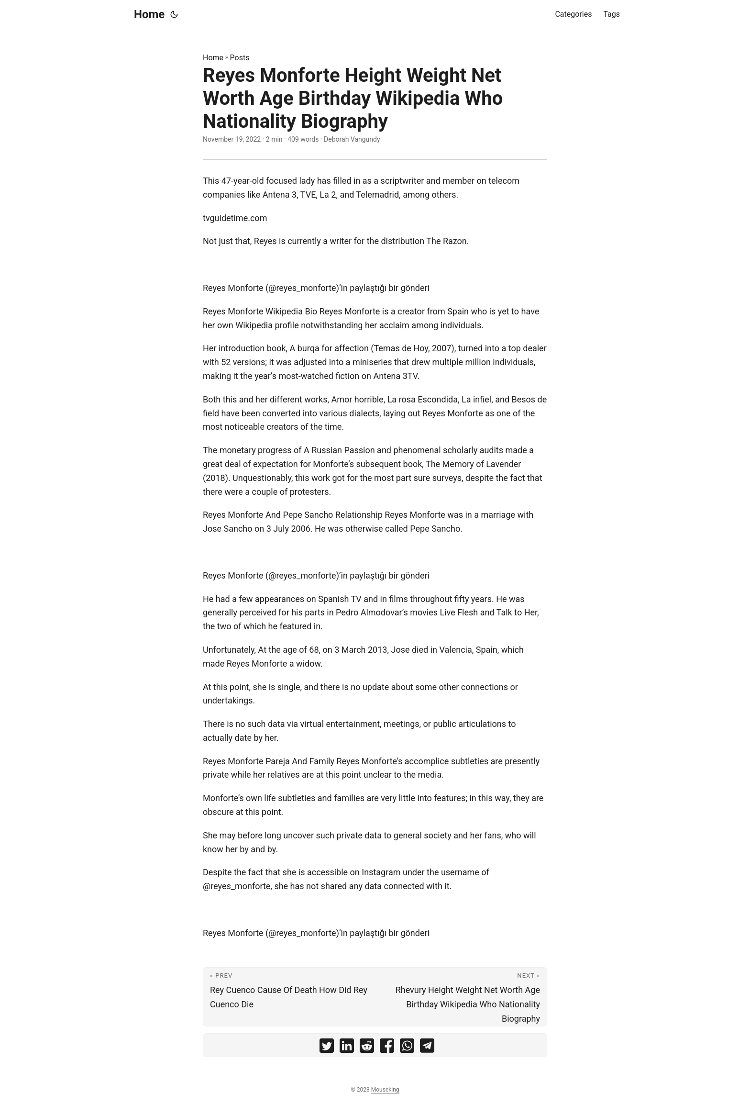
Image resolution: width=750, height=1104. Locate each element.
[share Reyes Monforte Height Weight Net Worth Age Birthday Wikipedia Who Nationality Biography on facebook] (387, 1047)
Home (149, 14)
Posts (240, 57)
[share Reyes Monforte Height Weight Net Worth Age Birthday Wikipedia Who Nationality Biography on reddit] (367, 1047)
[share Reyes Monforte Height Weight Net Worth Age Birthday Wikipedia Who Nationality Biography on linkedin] (347, 1047)
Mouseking (385, 1089)
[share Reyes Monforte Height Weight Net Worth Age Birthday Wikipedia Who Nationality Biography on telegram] (427, 1047)
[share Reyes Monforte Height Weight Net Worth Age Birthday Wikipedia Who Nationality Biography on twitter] (327, 1047)
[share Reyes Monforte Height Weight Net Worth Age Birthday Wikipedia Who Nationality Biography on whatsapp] (407, 1047)
